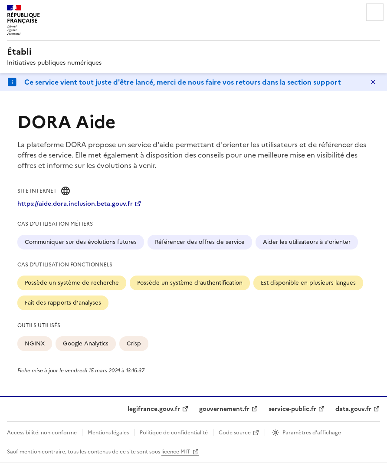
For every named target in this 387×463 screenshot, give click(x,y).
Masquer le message (373, 82)
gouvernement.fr (224, 409)
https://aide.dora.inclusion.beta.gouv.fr (75, 203)
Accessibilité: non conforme (42, 433)
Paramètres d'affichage (311, 433)
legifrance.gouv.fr (154, 409)
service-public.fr (292, 409)
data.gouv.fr (353, 409)
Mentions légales (108, 433)
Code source (235, 433)
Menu (375, 12)
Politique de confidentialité (174, 433)
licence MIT (175, 452)
